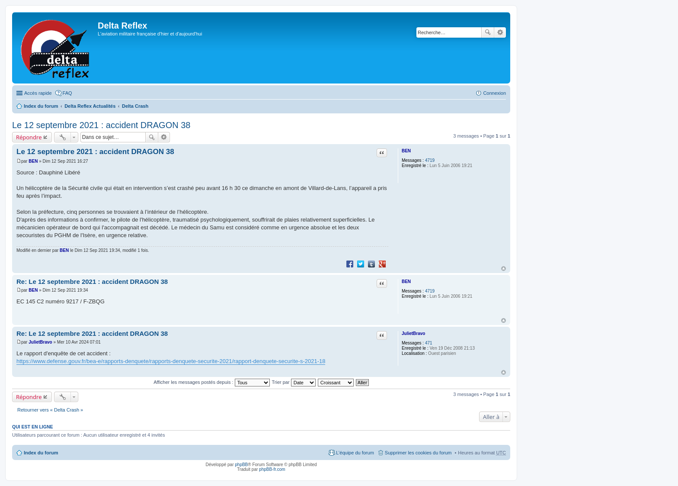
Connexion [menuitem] (494, 93)
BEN (406, 150)
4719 (430, 160)
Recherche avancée (500, 32)
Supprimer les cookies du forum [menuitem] (418, 452)
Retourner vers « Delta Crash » (50, 409)
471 (428, 343)
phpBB (241, 464)
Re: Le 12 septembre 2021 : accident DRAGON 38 (92, 281)
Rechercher (487, 32)
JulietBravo (413, 333)
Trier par (294, 382)
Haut (503, 268)
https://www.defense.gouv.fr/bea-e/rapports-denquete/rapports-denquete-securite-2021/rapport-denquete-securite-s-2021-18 (170, 361)
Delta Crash (135, 106)
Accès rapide (38, 93)
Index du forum (41, 106)
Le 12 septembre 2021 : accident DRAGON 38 (101, 125)
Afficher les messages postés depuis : (212, 382)
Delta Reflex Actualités (89, 106)
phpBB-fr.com (272, 469)
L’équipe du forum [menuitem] (355, 452)
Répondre (29, 137)
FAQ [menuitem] (67, 93)
